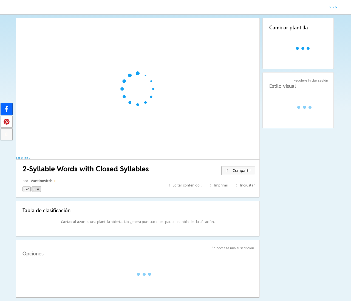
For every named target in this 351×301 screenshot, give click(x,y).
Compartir (238, 170)
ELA (36, 189)
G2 (26, 189)
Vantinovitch (41, 180)
